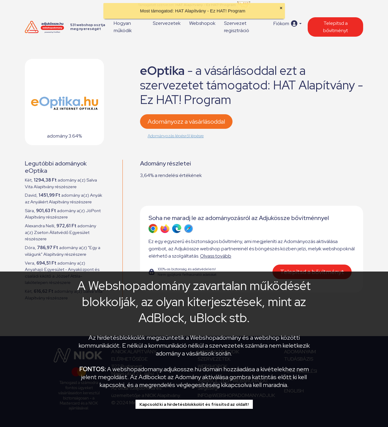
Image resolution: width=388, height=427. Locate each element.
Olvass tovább (215, 256)
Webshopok (202, 23)
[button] (287, 23)
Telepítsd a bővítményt (335, 27)
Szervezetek (167, 23)
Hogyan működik (123, 27)
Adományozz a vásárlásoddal (186, 121)
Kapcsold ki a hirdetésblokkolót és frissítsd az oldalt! (194, 404)
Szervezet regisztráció (236, 27)
